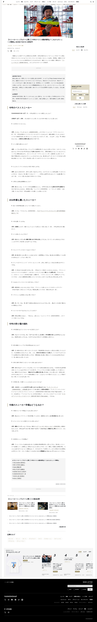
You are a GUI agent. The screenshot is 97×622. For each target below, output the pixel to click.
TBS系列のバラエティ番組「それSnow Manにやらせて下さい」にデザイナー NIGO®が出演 (90, 566)
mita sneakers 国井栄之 (19, 462)
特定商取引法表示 (90, 611)
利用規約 (76, 602)
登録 (80, 97)
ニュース (18, 1)
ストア (31, 1)
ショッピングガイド (66, 611)
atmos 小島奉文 (17, 478)
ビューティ (26, 1)
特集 (22, 1)
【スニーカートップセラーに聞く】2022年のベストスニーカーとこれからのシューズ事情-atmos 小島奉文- (33, 523)
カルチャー (15, 4)
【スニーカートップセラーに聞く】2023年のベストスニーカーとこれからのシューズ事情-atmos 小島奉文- (33, 516)
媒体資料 (67, 602)
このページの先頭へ (9, 582)
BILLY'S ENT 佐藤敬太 (19, 469)
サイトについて (57, 602)
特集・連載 (9, 4)
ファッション (79, 107)
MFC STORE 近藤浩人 (19, 465)
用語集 (77, 1)
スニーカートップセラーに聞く (25, 4)
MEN (74, 94)
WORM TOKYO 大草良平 (19, 471)
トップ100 (49, 1)
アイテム (75, 608)
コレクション (60, 1)
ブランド (70, 608)
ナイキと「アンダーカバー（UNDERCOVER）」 (27, 132)
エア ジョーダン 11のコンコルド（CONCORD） (48, 426)
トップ (4, 4)
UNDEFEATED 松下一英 (19, 474)
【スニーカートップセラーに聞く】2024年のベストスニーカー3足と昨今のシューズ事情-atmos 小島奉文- (27, 504)
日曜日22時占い (77, 596)
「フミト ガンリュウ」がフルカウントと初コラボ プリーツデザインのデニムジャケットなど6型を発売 (79, 566)
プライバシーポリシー (83, 602)
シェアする (16, 51)
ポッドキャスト (71, 1)
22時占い (44, 1)
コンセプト (90, 608)
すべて (74, 107)
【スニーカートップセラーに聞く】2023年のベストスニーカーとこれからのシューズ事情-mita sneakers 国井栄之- (34, 519)
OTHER (87, 94)
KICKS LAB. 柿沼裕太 (18, 476)
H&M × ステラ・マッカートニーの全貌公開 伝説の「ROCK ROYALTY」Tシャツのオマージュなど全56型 (57, 566)
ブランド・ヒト (37, 1)
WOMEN (80, 94)
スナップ (54, 1)
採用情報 (62, 602)
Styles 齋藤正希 (17, 467)
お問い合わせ (90, 602)
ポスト (65, 1)
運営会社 (71, 602)
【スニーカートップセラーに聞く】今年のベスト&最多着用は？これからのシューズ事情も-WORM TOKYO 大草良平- (54, 4)
